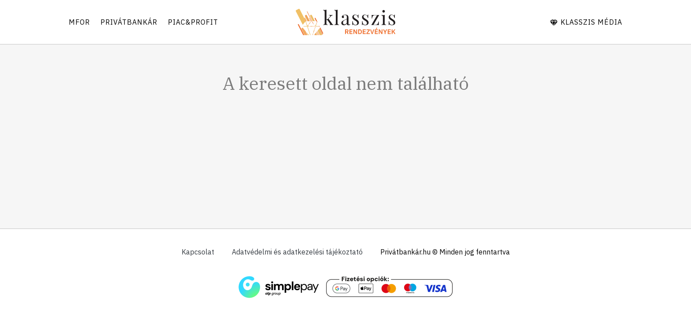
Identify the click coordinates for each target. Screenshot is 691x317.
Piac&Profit (193, 22)
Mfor (79, 22)
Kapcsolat (198, 251)
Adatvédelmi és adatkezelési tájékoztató (297, 251)
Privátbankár (128, 22)
